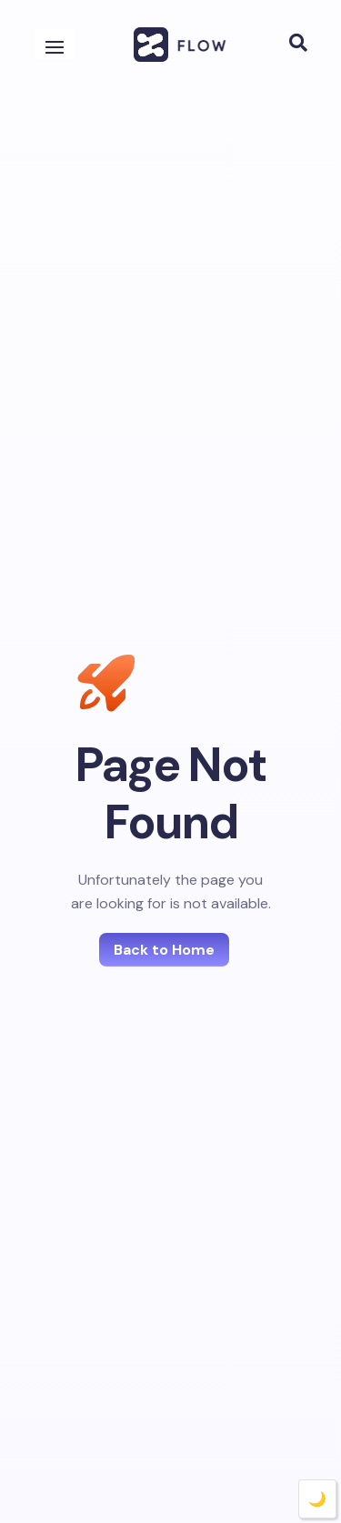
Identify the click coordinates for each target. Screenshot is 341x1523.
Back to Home (164, 948)
